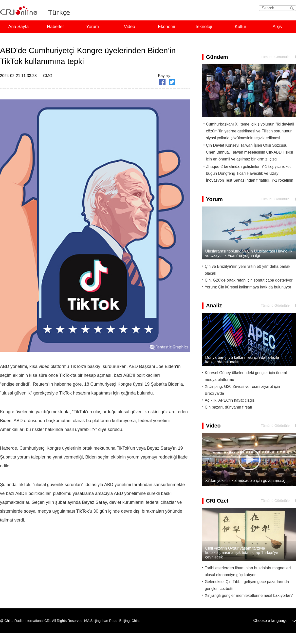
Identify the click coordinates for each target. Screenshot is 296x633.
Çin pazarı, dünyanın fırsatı (228, 407)
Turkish (57, 12)
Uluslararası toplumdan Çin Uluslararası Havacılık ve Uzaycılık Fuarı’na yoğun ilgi (248, 253)
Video (129, 26)
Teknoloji (203, 26)
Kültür (240, 26)
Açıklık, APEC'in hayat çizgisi (230, 400)
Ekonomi (166, 26)
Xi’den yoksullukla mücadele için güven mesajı (245, 480)
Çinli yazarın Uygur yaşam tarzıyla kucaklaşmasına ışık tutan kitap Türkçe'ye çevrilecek (241, 552)
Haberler (55, 26)
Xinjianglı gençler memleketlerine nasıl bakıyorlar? (249, 595)
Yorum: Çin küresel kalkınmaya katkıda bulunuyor (248, 287)
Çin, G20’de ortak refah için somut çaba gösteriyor (249, 280)
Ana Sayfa (18, 26)
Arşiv (277, 26)
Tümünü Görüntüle (275, 57)
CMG (47, 76)
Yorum (92, 26)
